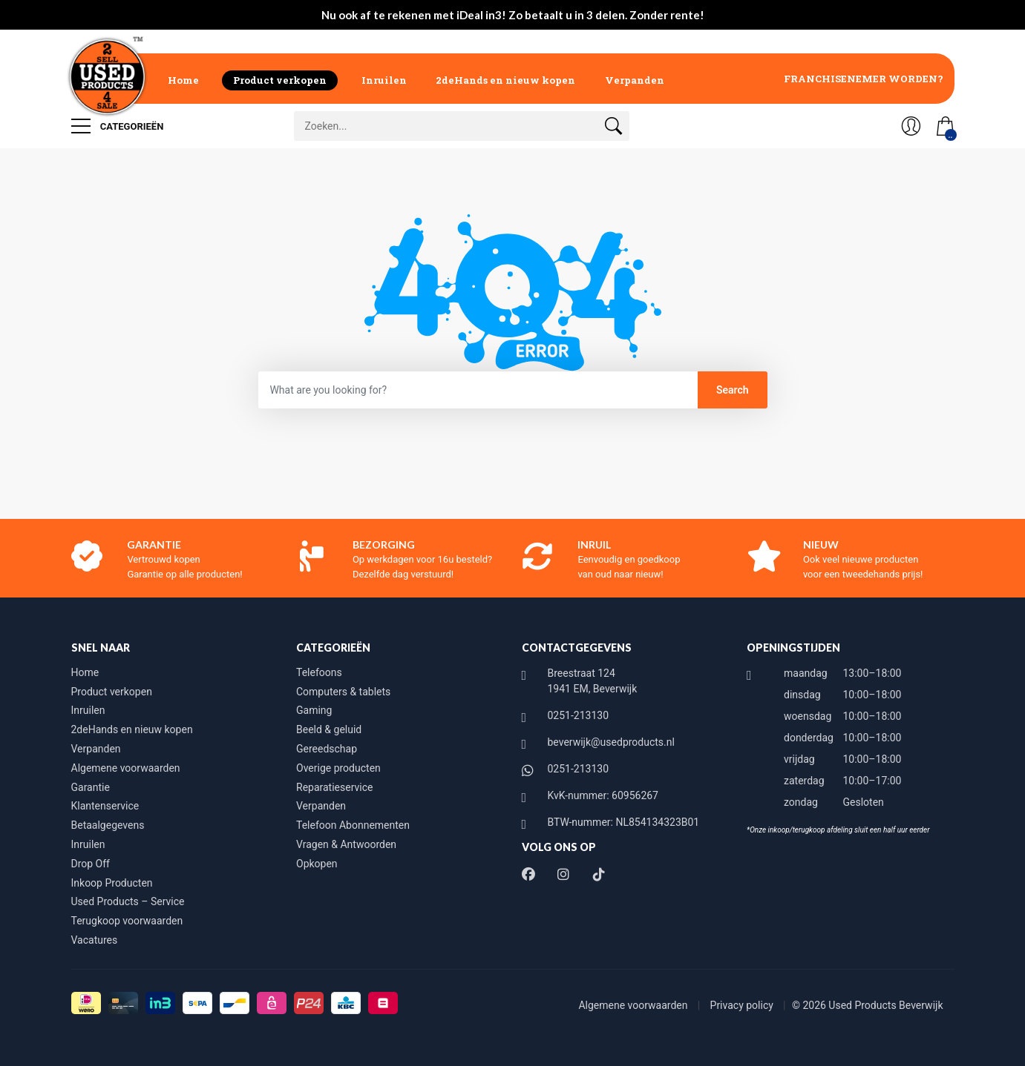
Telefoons (319, 672)
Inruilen (384, 80)
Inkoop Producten (112, 883)
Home (183, 80)
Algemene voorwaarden (125, 768)
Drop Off (90, 864)
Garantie (90, 787)
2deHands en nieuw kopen (505, 80)
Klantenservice (105, 806)
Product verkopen (280, 80)
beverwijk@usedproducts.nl (611, 742)
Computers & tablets (343, 692)
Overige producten (338, 768)
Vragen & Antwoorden (346, 844)
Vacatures (94, 940)
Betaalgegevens (108, 825)
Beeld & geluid (328, 729)
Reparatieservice (334, 787)
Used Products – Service (128, 901)
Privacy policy (743, 1005)
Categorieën (117, 126)
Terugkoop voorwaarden (127, 921)
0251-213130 (578, 715)
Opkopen (317, 864)
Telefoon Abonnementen (353, 825)
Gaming (314, 710)
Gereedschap (326, 749)
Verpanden (634, 80)
